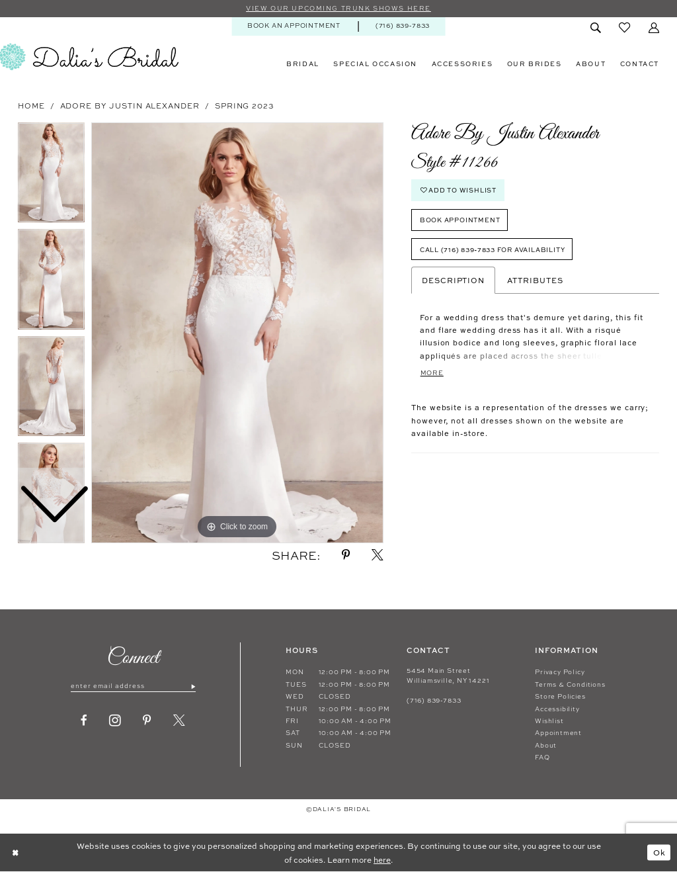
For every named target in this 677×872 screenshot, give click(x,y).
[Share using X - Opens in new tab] (377, 555)
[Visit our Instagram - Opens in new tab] (115, 721)
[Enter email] (133, 686)
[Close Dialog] (16, 853)
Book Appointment (460, 220)
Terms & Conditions (570, 684)
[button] (653, 28)
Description (453, 281)
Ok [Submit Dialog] (659, 853)
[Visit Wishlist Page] (624, 27)
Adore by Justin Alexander (130, 105)
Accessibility (557, 709)
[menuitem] (293, 26)
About (546, 745)
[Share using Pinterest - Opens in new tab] (346, 555)
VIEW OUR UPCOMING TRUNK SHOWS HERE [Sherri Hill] (338, 8)
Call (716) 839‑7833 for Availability (493, 250)
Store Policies (560, 696)
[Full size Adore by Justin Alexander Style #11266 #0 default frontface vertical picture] (237, 333)
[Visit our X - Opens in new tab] (179, 721)
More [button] (432, 373)
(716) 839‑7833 (434, 700)
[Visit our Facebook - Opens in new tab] (84, 721)
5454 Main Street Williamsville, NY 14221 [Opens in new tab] (448, 676)
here (382, 859)
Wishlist (549, 721)
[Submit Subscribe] (193, 686)
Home (31, 105)
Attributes (535, 281)
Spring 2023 (244, 105)
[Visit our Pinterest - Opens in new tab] (147, 721)
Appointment (558, 733)
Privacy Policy (559, 672)
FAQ (542, 757)
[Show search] (595, 28)
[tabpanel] (237, 333)
